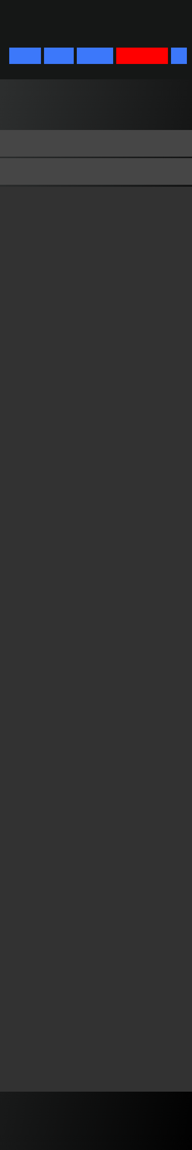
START (25, 56)
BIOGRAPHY (142, 56)
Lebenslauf (35, 199)
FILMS (59, 56)
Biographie (34, 171)
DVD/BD (95, 56)
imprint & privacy (59, 1126)
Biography (33, 143)
